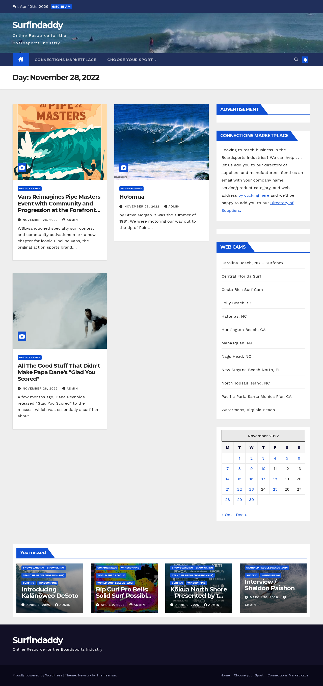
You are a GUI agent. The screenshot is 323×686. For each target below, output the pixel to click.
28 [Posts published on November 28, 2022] (227, 499)
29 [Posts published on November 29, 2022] (239, 499)
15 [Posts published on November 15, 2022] (239, 478)
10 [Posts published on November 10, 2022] (263, 468)
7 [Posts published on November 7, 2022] (227, 468)
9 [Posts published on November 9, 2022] (251, 468)
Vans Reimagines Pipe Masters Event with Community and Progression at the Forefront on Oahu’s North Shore (59, 206)
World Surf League (111, 575)
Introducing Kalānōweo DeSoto (49, 592)
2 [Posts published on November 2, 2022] (251, 458)
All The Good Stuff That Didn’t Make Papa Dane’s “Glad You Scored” (59, 372)
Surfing (28, 582)
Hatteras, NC (234, 316)
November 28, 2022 (41, 220)
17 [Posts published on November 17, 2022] (263, 478)
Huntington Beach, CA (244, 329)
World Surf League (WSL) (115, 582)
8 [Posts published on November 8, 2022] (239, 468)
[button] (296, 59)
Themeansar (106, 675)
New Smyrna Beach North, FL (251, 369)
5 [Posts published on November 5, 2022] (287, 458)
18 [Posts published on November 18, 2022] (275, 478)
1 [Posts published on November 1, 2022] (239, 458)
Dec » (241, 514)
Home (225, 675)
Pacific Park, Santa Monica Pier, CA (257, 396)
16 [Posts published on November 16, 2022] (252, 478)
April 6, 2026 (38, 605)
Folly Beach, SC (237, 303)
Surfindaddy (38, 25)
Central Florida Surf (241, 276)
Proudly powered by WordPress (38, 675)
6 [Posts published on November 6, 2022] (299, 458)
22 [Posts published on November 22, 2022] (239, 489)
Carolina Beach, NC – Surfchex (252, 262)
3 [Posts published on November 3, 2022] (263, 458)
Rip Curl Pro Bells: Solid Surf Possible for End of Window (124, 596)
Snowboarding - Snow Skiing (43, 567)
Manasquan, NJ (237, 343)
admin (70, 220)
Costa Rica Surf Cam (242, 289)
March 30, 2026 (264, 597)
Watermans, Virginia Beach (248, 409)
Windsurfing (47, 582)
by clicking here (254, 195)
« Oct (227, 514)
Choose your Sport (130, 59)
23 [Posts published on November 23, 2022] (251, 489)
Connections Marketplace (65, 59)
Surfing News (107, 567)
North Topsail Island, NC (246, 383)
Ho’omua (131, 196)
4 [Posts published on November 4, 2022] (275, 458)
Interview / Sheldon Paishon (270, 585)
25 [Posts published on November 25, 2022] (275, 489)
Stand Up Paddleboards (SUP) (43, 575)
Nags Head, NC (236, 356)
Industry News (29, 188)
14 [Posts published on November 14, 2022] (228, 478)
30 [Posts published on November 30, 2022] (251, 499)
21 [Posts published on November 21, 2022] (228, 489)
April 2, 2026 (113, 605)
